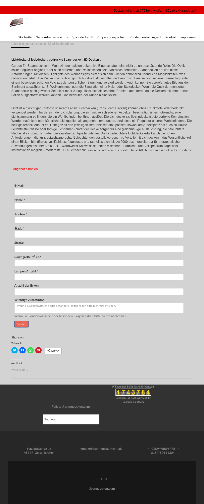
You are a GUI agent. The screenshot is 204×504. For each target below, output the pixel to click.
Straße (19, 242)
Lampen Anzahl (26, 271)
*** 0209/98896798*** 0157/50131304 (163, 450)
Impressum (188, 37)
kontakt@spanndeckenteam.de (101, 448)
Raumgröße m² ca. (27, 257)
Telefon (20, 214)
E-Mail (20, 185)
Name (19, 200)
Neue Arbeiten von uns (52, 37)
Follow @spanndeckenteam (71, 406)
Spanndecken (81, 37)
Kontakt (170, 37)
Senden (21, 324)
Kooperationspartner (111, 37)
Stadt (19, 228)
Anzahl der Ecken (27, 285)
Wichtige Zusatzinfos (29, 300)
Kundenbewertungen (144, 37)
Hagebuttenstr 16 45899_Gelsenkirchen (39, 450)
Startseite (25, 37)
